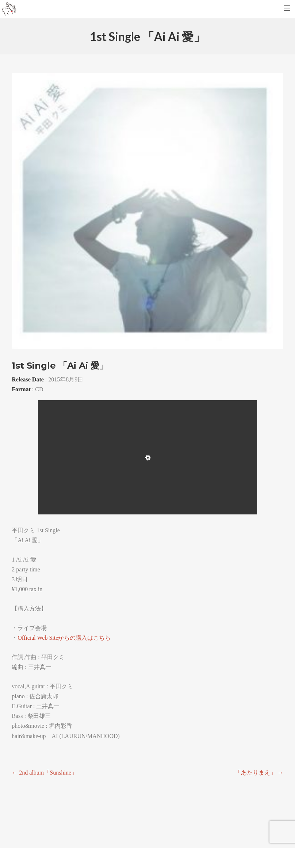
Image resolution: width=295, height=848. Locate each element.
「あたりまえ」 (259, 772)
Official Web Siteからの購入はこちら (64, 638)
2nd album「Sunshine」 (44, 772)
